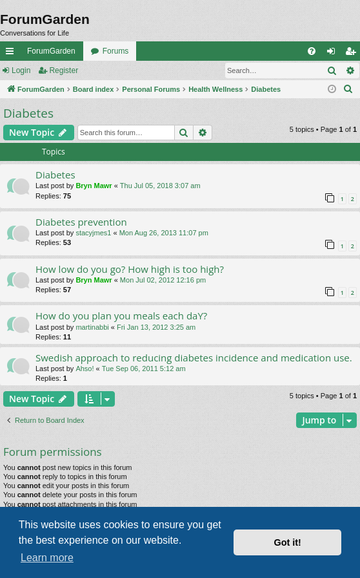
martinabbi (91, 327)
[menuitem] (311, 51)
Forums (116, 51)
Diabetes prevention (81, 221)
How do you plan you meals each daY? (121, 315)
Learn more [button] (47, 557)
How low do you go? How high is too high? (129, 268)
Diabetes (28, 113)
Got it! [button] (287, 542)
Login (21, 70)
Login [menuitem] (334, 54)
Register (63, 70)
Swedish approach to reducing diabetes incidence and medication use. (193, 357)
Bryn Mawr (93, 185)
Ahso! (84, 368)
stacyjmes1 (93, 233)
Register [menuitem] (353, 54)
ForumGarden (51, 51)
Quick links (12, 54)
